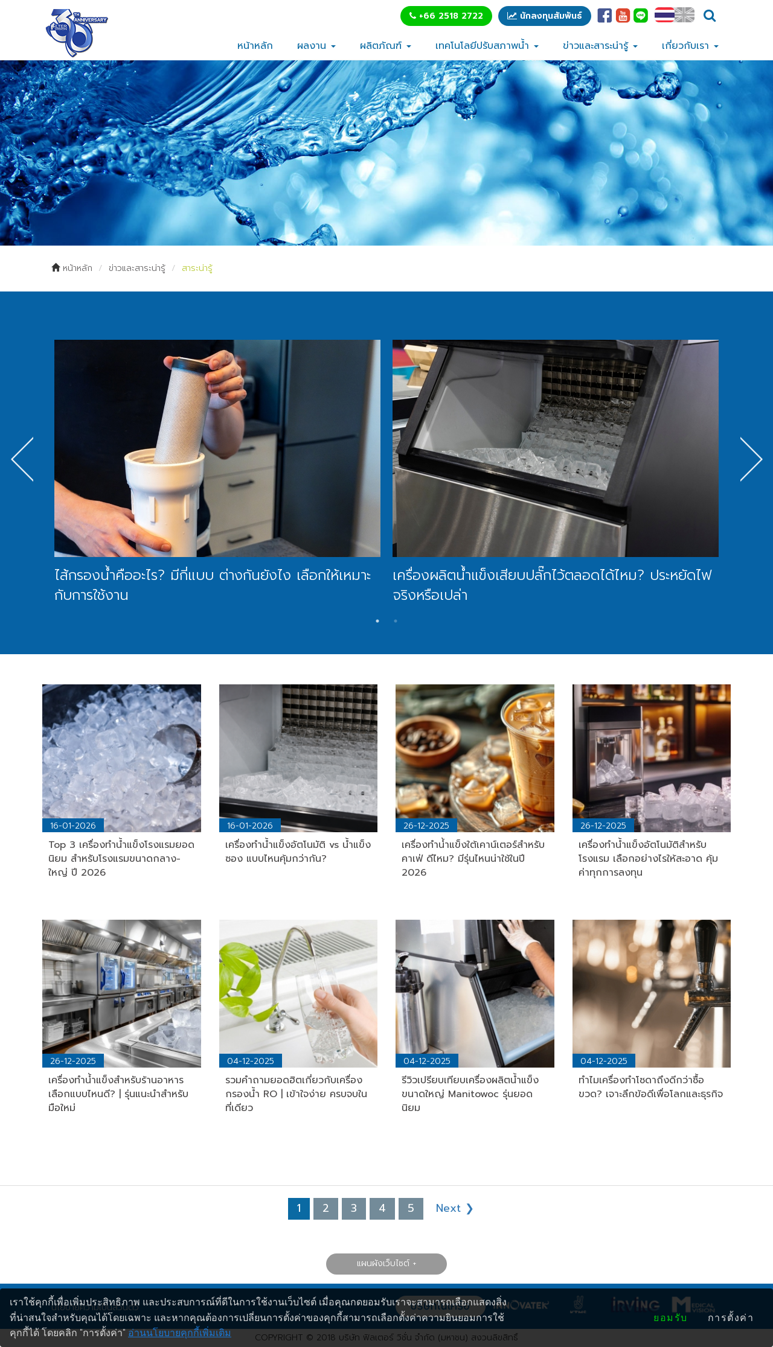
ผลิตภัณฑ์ (385, 46)
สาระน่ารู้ (197, 268)
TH (665, 14)
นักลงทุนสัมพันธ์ (544, 16)
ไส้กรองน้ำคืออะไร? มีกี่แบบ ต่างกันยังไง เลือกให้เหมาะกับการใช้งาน (212, 585)
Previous (21, 459)
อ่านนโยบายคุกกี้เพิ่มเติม (179, 1333)
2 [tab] (396, 621)
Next (751, 459)
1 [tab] (377, 621)
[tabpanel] (217, 473)
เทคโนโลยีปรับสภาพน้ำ (487, 46)
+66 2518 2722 (446, 16)
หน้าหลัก (255, 46)
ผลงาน (316, 46)
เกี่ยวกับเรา (690, 46)
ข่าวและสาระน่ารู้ (600, 46)
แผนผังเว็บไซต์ (383, 1263)
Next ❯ (455, 1208)
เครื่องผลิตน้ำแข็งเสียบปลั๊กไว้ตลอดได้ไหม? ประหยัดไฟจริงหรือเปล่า (552, 585)
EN (684, 14)
